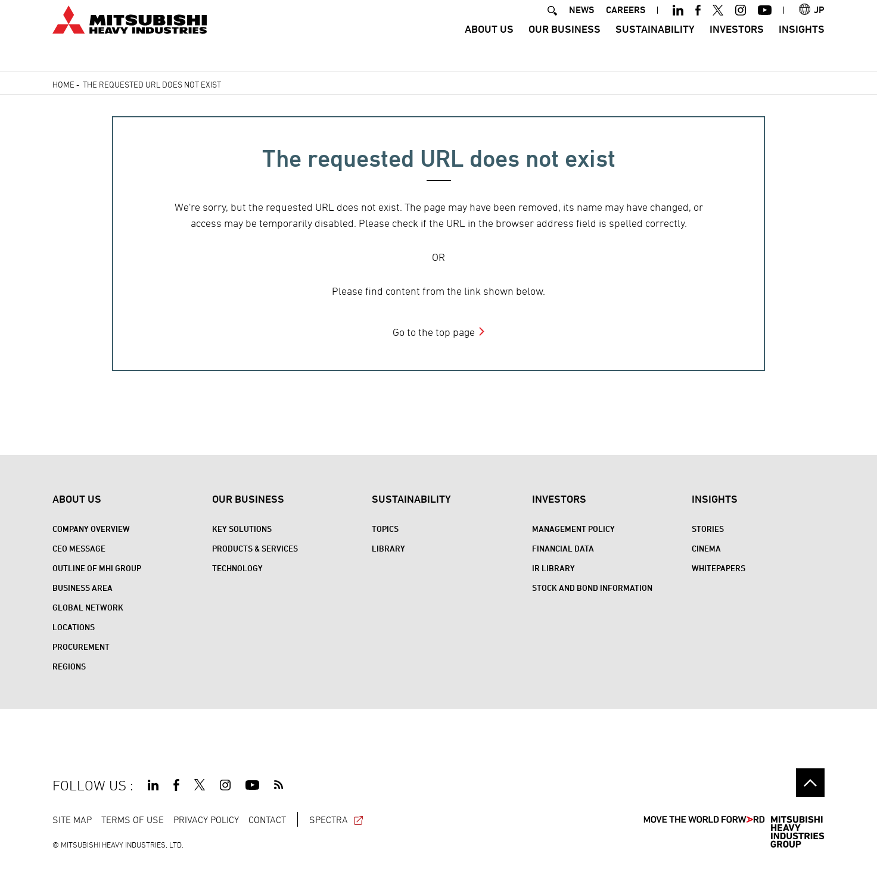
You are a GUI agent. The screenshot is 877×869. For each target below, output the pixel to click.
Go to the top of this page (810, 782)
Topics (385, 529)
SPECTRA (337, 819)
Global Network (87, 607)
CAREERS (625, 26)
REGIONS (69, 666)
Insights (802, 45)
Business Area (82, 588)
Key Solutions (242, 529)
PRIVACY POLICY (206, 819)
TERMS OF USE (132, 819)
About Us (489, 45)
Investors (737, 45)
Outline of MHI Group (96, 568)
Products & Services (255, 548)
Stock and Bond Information (592, 588)
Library (388, 548)
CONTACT (267, 819)
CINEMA (706, 548)
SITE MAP (72, 819)
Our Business (564, 45)
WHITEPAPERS (718, 568)
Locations (73, 627)
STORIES (708, 529)
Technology (237, 568)
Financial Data (563, 548)
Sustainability (655, 45)
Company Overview (91, 529)
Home (63, 84)
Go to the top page (434, 332)
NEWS (581, 26)
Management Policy (573, 529)
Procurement (81, 646)
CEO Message (78, 548)
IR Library (553, 568)
